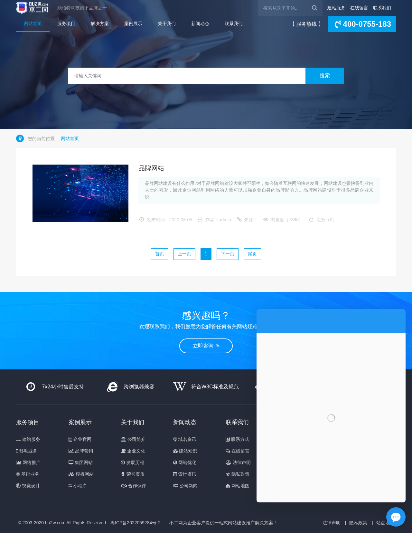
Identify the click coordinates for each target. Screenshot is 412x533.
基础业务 (27, 474)
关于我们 (167, 23)
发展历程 (132, 462)
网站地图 (237, 485)
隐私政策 (237, 474)
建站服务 (336, 7)
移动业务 (26, 450)
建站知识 (185, 450)
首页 (159, 253)
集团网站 (81, 462)
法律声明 (238, 462)
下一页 (227, 253)
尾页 (252, 253)
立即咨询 (206, 345)
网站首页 (33, 23)
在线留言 (359, 7)
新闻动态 (200, 23)
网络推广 (28, 462)
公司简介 (133, 439)
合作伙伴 (133, 485)
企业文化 (133, 450)
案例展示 (133, 23)
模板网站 (81, 474)
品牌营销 (81, 450)
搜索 (325, 75)
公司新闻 (185, 485)
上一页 (184, 253)
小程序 (78, 485)
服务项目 (66, 23)
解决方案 (100, 23)
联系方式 (237, 439)
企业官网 (80, 439)
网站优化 (184, 462)
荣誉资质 (133, 474)
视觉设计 (28, 485)
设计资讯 (184, 474)
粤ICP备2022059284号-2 (135, 522)
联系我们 (382, 7)
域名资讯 (184, 439)
